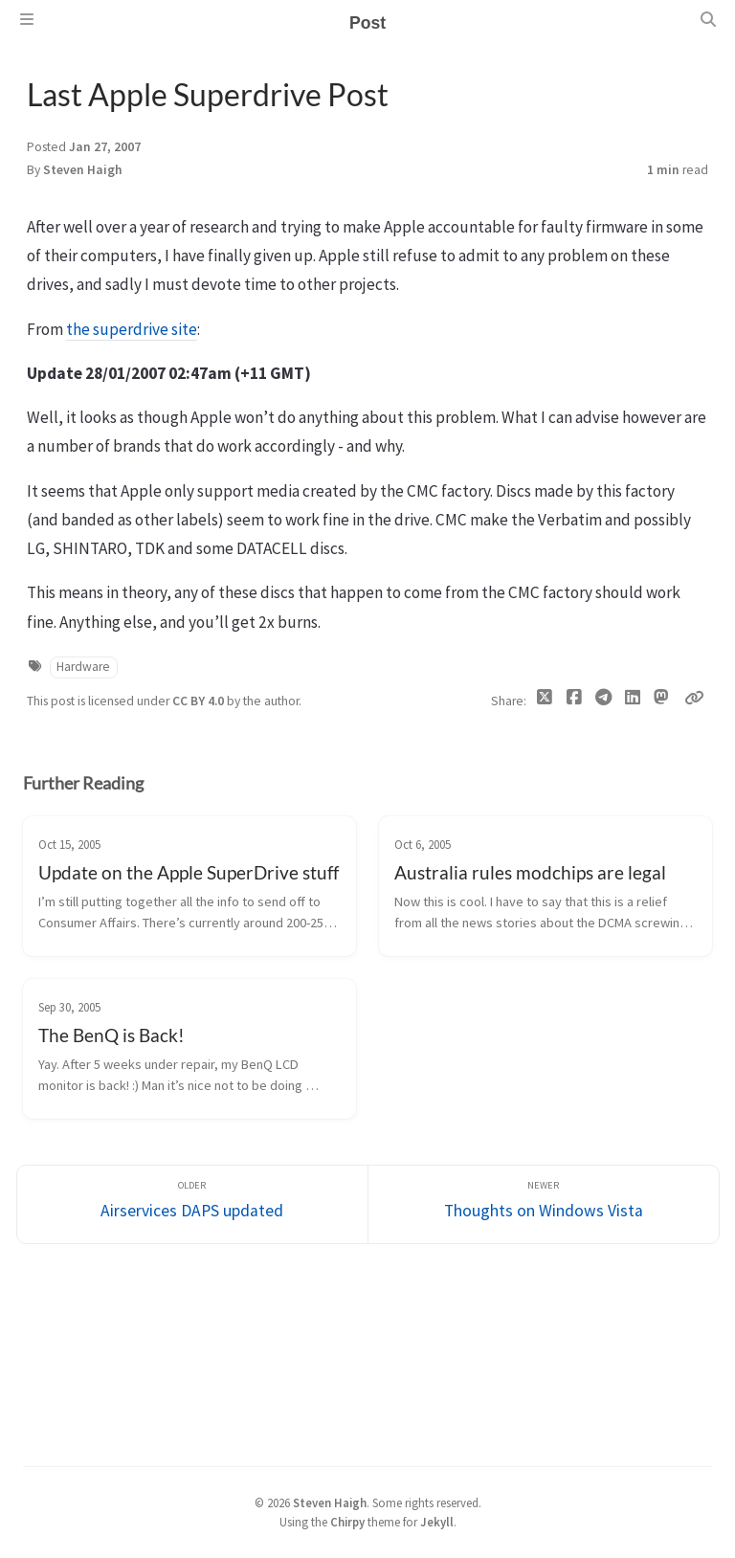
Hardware (83, 666)
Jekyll (437, 1521)
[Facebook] (574, 701)
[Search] (708, 19)
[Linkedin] (632, 701)
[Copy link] (693, 697)
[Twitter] (545, 701)
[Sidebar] (27, 19)
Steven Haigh (82, 170)
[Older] (192, 1204)
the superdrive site (131, 329)
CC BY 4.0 (199, 701)
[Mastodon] (662, 697)
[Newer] (544, 1204)
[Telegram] (603, 701)
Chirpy (347, 1521)
